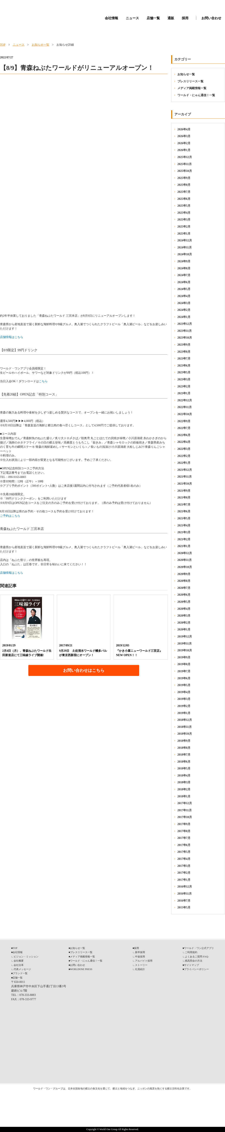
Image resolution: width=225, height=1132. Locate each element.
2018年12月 (184, 719)
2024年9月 (183, 261)
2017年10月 (184, 817)
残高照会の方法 (193, 960)
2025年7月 (183, 191)
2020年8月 (183, 580)
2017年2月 (183, 872)
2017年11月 (184, 810)
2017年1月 (183, 879)
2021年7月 (183, 504)
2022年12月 (184, 400)
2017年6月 (183, 845)
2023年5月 (183, 372)
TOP (2, 44)
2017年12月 (184, 803)
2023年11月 (184, 330)
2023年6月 (183, 365)
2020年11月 (184, 560)
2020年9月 (183, 574)
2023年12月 (184, 323)
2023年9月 (183, 344)
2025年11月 (184, 164)
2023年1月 (183, 393)
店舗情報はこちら (11, 337)
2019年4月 (183, 692)
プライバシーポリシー (196, 969)
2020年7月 (183, 587)
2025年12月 (184, 157)
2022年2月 (183, 456)
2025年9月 (183, 178)
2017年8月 (183, 831)
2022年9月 (183, 421)
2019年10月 (184, 650)
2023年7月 (183, 358)
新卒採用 (140, 952)
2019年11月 (184, 643)
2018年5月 (183, 768)
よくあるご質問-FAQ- (197, 956)
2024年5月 (183, 289)
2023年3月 (183, 379)
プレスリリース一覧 (190, 81)
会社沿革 (19, 965)
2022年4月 (183, 441)
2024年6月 (183, 282)
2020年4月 (183, 608)
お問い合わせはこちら (83, 670)
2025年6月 (183, 198)
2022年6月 (183, 435)
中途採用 (140, 956)
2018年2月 (183, 789)
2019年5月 (183, 685)
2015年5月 (183, 907)
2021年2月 (183, 539)
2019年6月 (183, 678)
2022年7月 (183, 428)
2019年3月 (183, 699)
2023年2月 (183, 386)
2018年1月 (183, 796)
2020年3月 (183, 615)
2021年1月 (183, 546)
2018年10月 (184, 733)
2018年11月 (184, 726)
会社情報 (111, 18)
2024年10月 (184, 254)
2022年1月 (183, 462)
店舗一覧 (153, 18)
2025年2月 (183, 226)
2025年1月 (183, 233)
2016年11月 (184, 893)
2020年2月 (183, 622)
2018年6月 (183, 761)
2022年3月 (183, 448)
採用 (185, 18)
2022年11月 (184, 407)
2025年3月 (183, 219)
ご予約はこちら (10, 515)
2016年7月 (183, 900)
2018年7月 (183, 754)
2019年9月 (183, 657)
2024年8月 (183, 268)
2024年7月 (183, 275)
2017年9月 (183, 824)
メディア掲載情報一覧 (191, 88)
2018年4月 (183, 775)
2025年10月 (184, 170)
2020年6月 (183, 594)
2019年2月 (183, 706)
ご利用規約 (191, 952)
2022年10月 (184, 414)
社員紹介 (140, 969)
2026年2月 (183, 143)
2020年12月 (184, 553)
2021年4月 (183, 525)
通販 (171, 18)
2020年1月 (183, 629)
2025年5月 (183, 205)
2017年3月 (183, 865)
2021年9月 (183, 490)
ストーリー (141, 965)
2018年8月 (183, 747)
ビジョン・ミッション (26, 956)
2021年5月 (183, 518)
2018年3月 (183, 782)
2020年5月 (183, 601)
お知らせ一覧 (40, 44)
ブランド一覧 (20, 973)
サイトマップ (191, 965)
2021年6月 (183, 511)
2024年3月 (183, 303)
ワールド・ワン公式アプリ (199, 948)
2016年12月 (184, 886)
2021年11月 (184, 476)
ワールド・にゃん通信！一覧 (196, 95)
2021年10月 (184, 483)
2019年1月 (183, 713)
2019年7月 (183, 671)
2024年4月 (183, 296)
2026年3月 (183, 136)
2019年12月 (184, 636)
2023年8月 (183, 351)
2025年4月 (183, 212)
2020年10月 (184, 567)
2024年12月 (184, 240)
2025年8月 (183, 184)
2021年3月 (183, 532)
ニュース (132, 18)
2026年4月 (183, 129)
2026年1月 (183, 150)
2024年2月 (183, 309)
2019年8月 (183, 664)
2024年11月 (184, 247)
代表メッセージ (22, 969)
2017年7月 (183, 838)
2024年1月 (183, 317)
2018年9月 (183, 740)
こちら (43, 381)
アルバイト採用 (143, 960)
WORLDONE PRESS (81, 969)
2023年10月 (184, 337)
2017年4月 (183, 858)
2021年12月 (184, 469)
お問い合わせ (211, 18)
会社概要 (19, 960)
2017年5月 (183, 851)
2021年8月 (183, 497)
